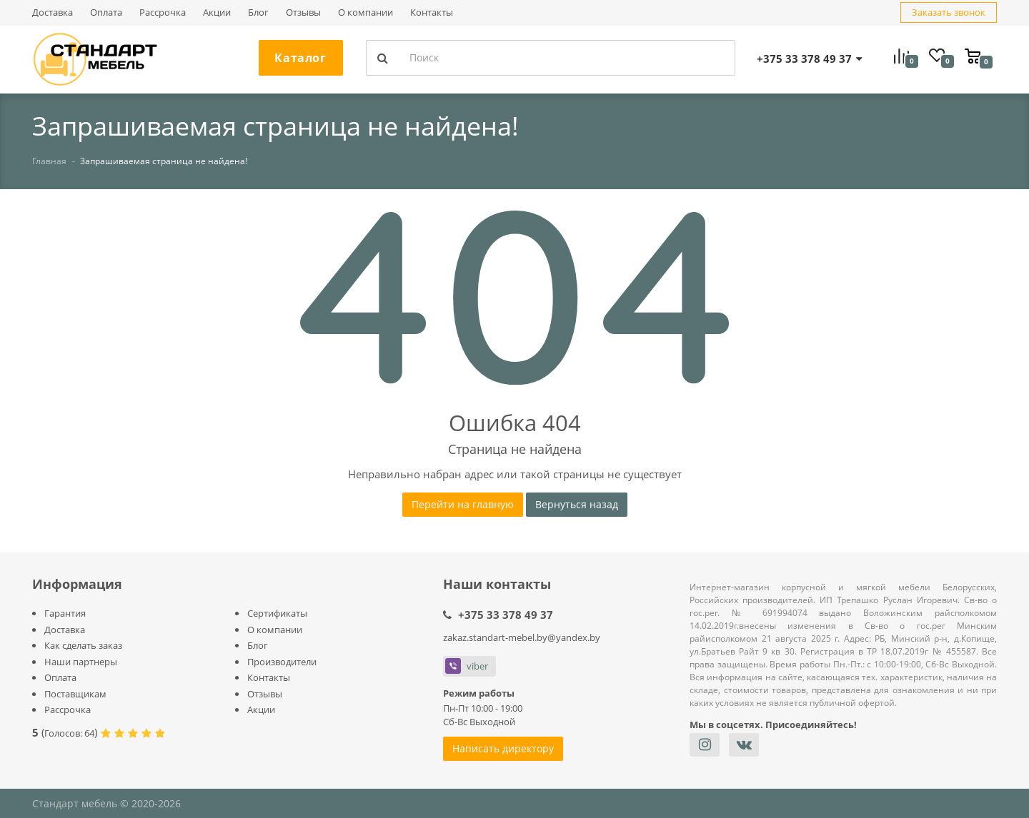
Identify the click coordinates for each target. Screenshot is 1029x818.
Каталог (300, 58)
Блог (258, 12)
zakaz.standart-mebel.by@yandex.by (521, 637)
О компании (365, 12)
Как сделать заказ (83, 645)
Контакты (431, 12)
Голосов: (69, 733)
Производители (282, 661)
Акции (217, 12)
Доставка (52, 12)
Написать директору (503, 748)
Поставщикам (75, 693)
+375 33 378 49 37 (505, 614)
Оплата (106, 12)
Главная (49, 161)
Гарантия (65, 613)
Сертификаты (277, 613)
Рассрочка (162, 12)
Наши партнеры (80, 661)
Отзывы (303, 12)
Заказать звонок (948, 12)
